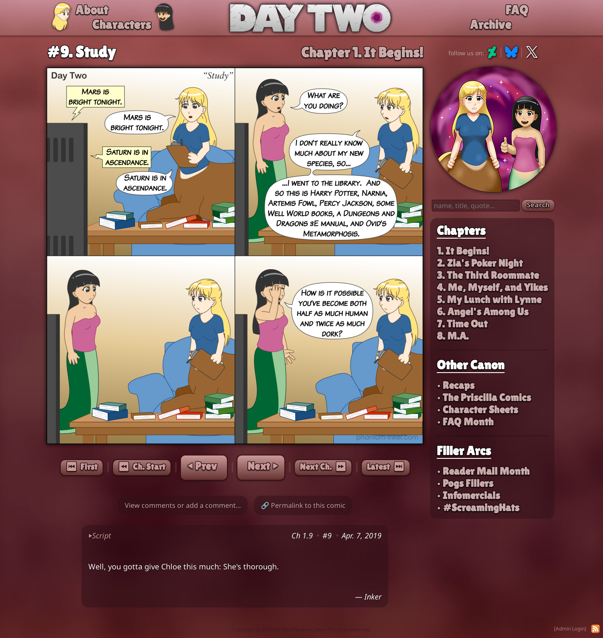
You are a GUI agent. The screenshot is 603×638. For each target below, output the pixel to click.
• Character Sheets (477, 410)
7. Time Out (462, 324)
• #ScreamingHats (478, 508)
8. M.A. (453, 336)
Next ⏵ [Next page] (262, 466)
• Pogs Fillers (465, 483)
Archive (490, 24)
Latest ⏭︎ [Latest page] (386, 467)
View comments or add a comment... (183, 505)
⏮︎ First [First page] (82, 467)
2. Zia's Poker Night (480, 263)
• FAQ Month (465, 422)
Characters (121, 24)
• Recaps (455, 385)
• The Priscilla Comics (484, 397)
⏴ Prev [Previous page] (202, 466)
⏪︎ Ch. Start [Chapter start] (141, 467)
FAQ (516, 10)
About (91, 10)
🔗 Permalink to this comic (303, 505)
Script (99, 535)
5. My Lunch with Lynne (489, 299)
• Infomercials (468, 495)
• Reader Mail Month (483, 471)
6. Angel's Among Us (482, 312)
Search (538, 204)
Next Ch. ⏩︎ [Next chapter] (323, 467)
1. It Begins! (463, 251)
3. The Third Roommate (488, 275)
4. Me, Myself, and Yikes (492, 287)
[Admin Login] (570, 628)
